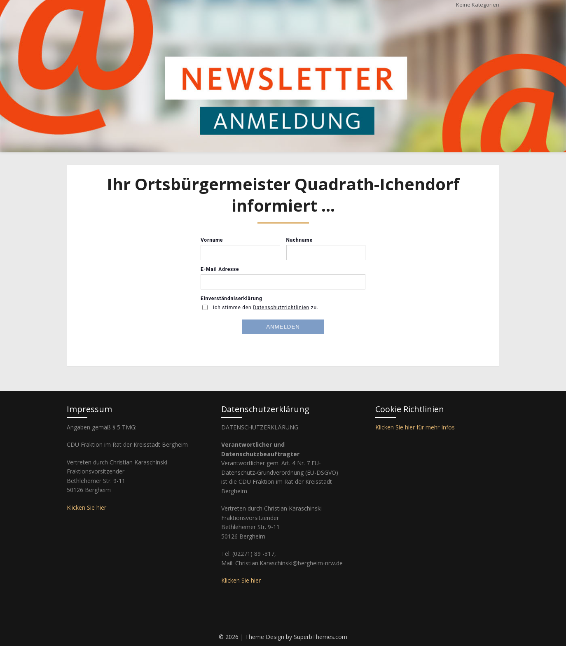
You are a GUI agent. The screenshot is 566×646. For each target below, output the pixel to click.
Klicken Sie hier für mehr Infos (415, 427)
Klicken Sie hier (86, 507)
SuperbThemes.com (320, 637)
